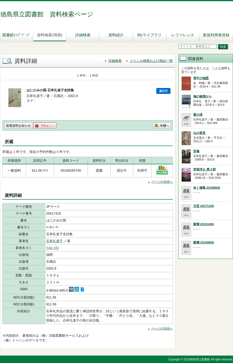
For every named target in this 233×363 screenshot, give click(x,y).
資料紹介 (116, 35)
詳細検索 (82, 35)
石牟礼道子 (54, 241)
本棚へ (164, 125)
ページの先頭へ (162, 182)
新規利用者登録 (216, 35)
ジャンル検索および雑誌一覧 (151, 61)
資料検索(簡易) (49, 35)
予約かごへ (48, 125)
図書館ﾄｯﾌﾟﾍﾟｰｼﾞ (16, 35)
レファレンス (182, 35)
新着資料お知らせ (18, 125)
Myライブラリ (149, 35)
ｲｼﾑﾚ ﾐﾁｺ (52, 248)
